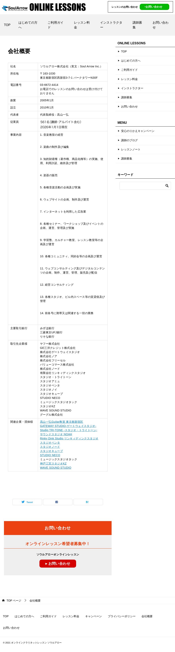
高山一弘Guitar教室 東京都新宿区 (61, 421)
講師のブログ (129, 140)
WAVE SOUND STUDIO (55, 467)
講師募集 (137, 25)
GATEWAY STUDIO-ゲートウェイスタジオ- (68, 426)
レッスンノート (131, 149)
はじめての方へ (27, 25)
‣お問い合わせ (153, 6)
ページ (14, 600)
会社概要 (147, 616)
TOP (7, 25)
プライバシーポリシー (122, 616)
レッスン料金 (82, 25)
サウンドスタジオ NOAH (56, 434)
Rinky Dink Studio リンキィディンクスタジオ (69, 438)
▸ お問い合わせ (57, 564)
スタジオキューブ (51, 451)
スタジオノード (50, 446)
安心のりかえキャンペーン (137, 131)
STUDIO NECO (50, 455)
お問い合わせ (160, 25)
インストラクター (111, 25)
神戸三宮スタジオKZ (53, 463)
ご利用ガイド (55, 25)
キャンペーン (93, 616)
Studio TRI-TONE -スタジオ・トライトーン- (68, 430)
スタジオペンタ (50, 442)
